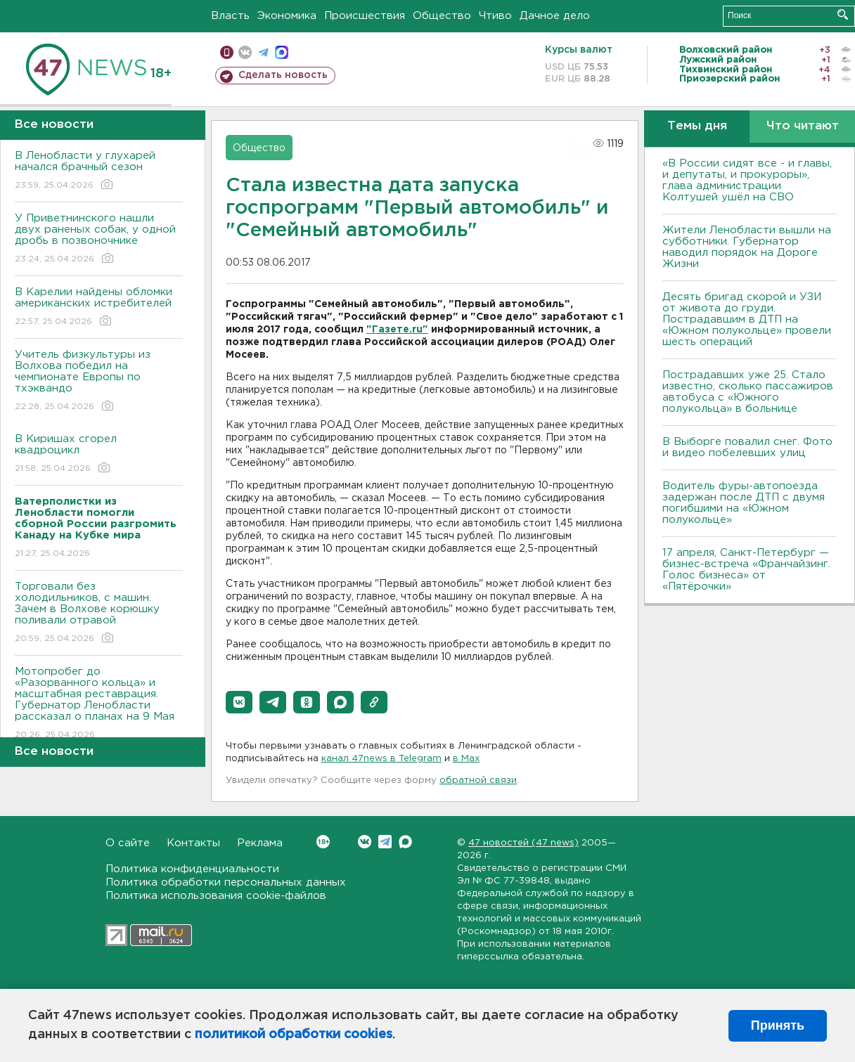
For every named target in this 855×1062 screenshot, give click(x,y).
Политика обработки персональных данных (225, 882)
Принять (777, 1025)
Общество (442, 15)
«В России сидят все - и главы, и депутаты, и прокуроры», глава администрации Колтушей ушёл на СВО (747, 180)
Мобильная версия (226, 52)
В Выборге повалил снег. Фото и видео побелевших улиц (747, 447)
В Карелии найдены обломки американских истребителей (99, 307)
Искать (842, 14)
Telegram (385, 841)
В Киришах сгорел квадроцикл (99, 454)
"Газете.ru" (397, 329)
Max (405, 841)
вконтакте (245, 52)
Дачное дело (555, 15)
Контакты (193, 843)
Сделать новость (283, 75)
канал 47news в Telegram (381, 759)
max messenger (281, 52)
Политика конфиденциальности (192, 869)
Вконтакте (323, 841)
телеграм (263, 52)
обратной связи (478, 780)
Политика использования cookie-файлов (215, 895)
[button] (239, 702)
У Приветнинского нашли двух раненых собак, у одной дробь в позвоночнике (99, 239)
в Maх (466, 759)
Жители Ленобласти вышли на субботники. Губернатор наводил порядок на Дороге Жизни (746, 247)
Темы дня (697, 126)
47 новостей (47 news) (523, 843)
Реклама (260, 843)
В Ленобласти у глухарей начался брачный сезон (99, 171)
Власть (230, 15)
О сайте (127, 843)
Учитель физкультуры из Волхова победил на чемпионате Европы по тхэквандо (99, 381)
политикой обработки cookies (293, 1034)
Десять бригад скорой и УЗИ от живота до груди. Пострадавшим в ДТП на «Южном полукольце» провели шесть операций (746, 319)
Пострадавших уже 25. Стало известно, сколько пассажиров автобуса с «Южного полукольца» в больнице (747, 391)
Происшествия (364, 15)
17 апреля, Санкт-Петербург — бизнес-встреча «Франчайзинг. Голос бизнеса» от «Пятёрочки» (746, 569)
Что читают (802, 126)
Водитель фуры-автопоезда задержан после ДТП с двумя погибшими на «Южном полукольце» (743, 502)
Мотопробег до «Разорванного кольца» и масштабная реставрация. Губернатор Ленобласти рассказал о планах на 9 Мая (99, 704)
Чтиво (495, 15)
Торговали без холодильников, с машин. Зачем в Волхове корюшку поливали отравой (99, 613)
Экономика (286, 15)
